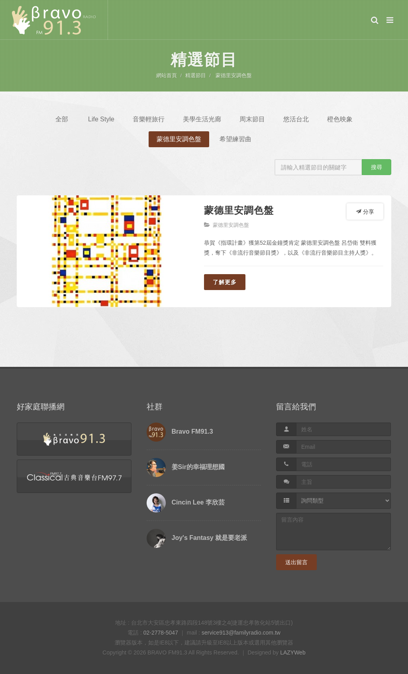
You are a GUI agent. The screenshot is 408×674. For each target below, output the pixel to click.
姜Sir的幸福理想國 (198, 467)
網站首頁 (166, 75)
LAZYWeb (293, 652)
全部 (61, 119)
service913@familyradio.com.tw (241, 632)
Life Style (101, 119)
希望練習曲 (235, 139)
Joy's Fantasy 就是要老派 (209, 537)
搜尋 (376, 167)
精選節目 (195, 75)
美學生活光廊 (202, 119)
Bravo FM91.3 (192, 431)
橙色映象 (340, 119)
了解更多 (225, 282)
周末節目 (252, 119)
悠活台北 (296, 119)
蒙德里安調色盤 (234, 75)
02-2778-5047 (160, 632)
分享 (365, 211)
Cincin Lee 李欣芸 (198, 502)
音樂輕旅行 (149, 119)
